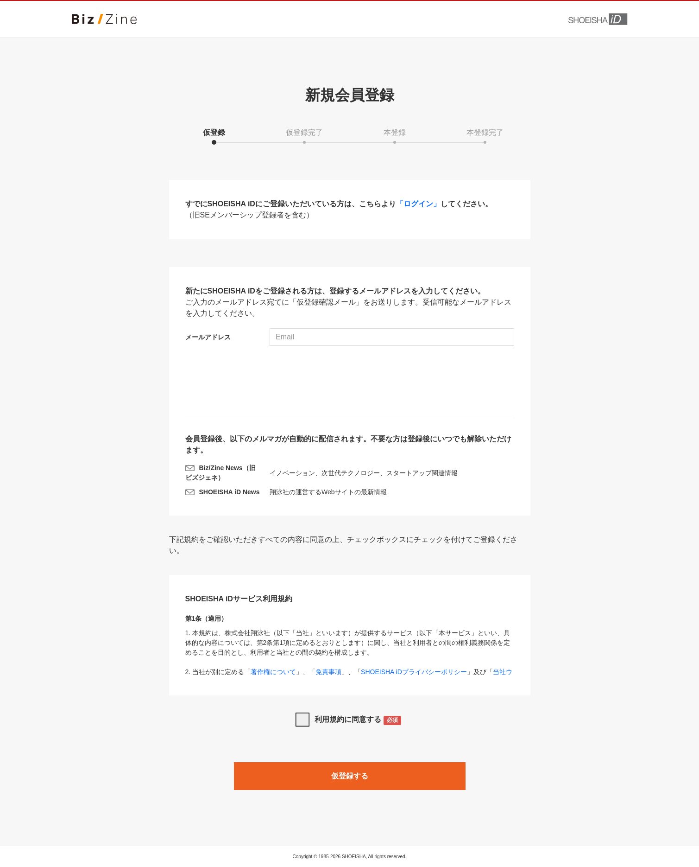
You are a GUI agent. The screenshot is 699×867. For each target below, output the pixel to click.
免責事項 (328, 672)
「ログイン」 (418, 204)
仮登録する (349, 776)
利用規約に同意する (358, 720)
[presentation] (349, 382)
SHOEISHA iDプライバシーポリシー (414, 672)
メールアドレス (208, 337)
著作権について (273, 672)
